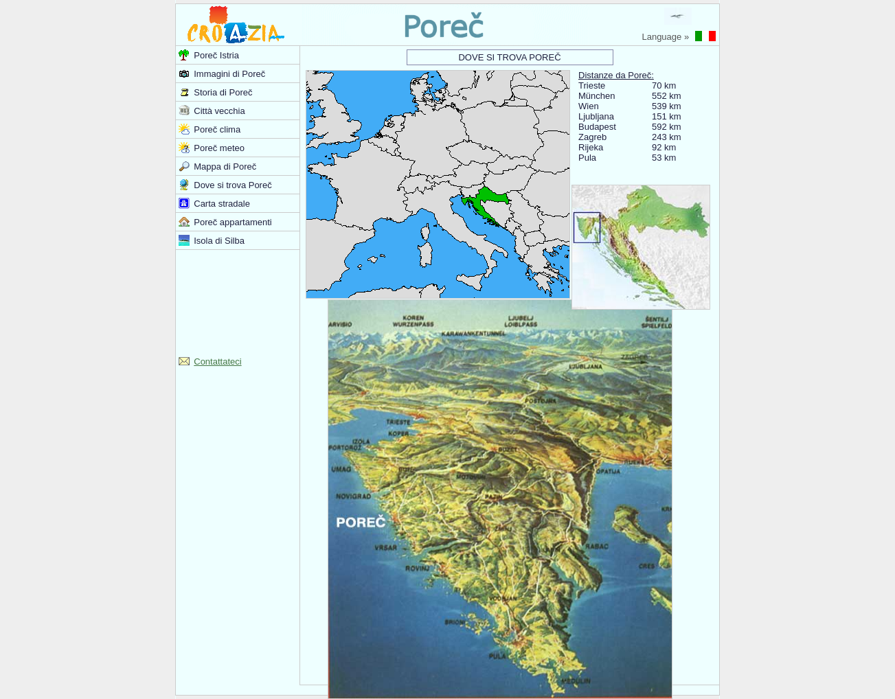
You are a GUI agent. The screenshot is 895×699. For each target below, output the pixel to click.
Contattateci (217, 361)
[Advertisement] (237, 301)
